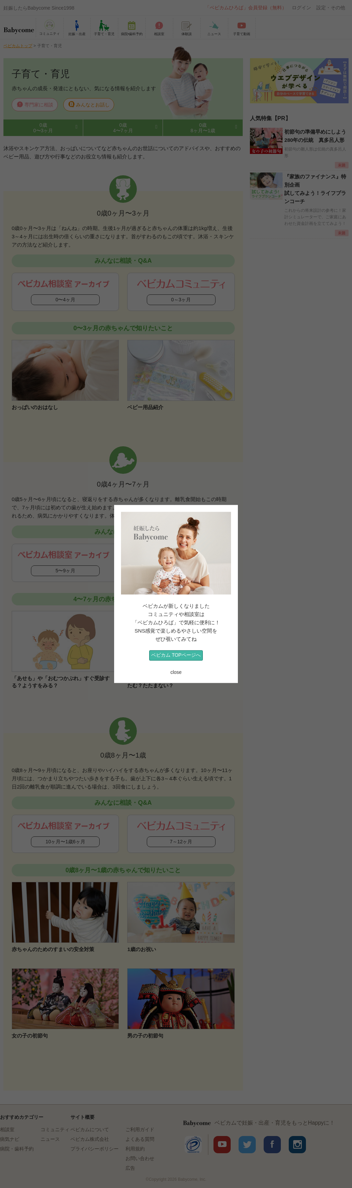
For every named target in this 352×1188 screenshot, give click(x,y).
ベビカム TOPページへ (176, 655)
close (176, 672)
